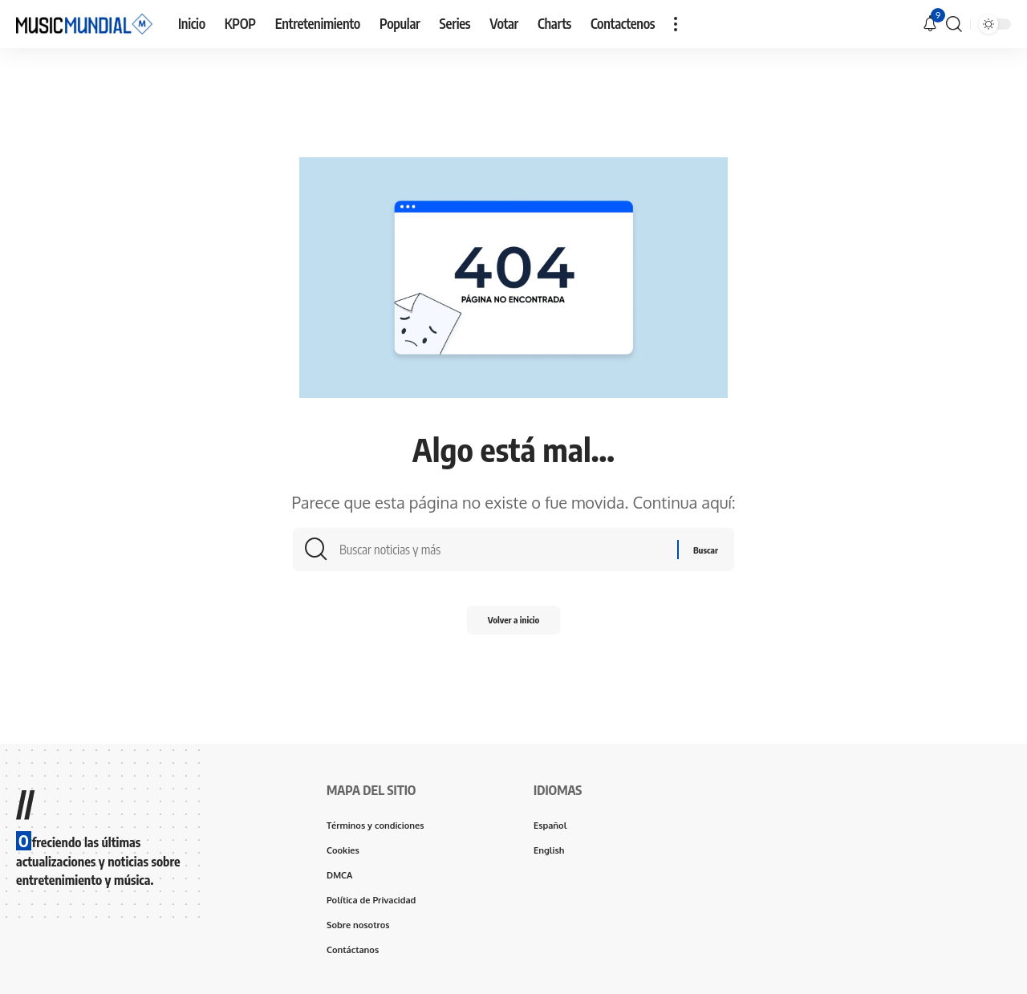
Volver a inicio (514, 627)
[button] (675, 24)
